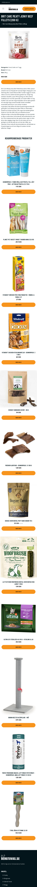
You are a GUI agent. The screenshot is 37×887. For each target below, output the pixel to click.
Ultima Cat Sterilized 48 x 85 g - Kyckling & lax (18, 639)
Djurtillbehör (29, 9)
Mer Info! (18, 82)
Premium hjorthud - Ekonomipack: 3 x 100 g (18, 465)
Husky (6, 875)
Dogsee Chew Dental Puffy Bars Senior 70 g (18, 521)
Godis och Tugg (16, 67)
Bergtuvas (7, 878)
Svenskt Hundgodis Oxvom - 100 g (18, 410)
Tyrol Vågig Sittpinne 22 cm (18, 830)
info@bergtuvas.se (6, 2)
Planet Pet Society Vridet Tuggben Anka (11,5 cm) (18, 239)
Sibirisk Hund (8, 881)
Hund (10, 67)
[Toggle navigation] (3, 8)
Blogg (6, 885)
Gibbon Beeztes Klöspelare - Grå (18, 717)
